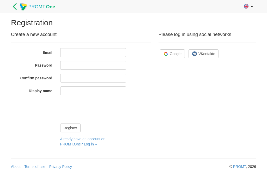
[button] (248, 6)
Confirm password (36, 78)
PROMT (239, 166)
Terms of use (35, 166)
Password (43, 65)
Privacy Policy (60, 166)
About (16, 166)
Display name (40, 91)
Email (47, 52)
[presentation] (99, 109)
